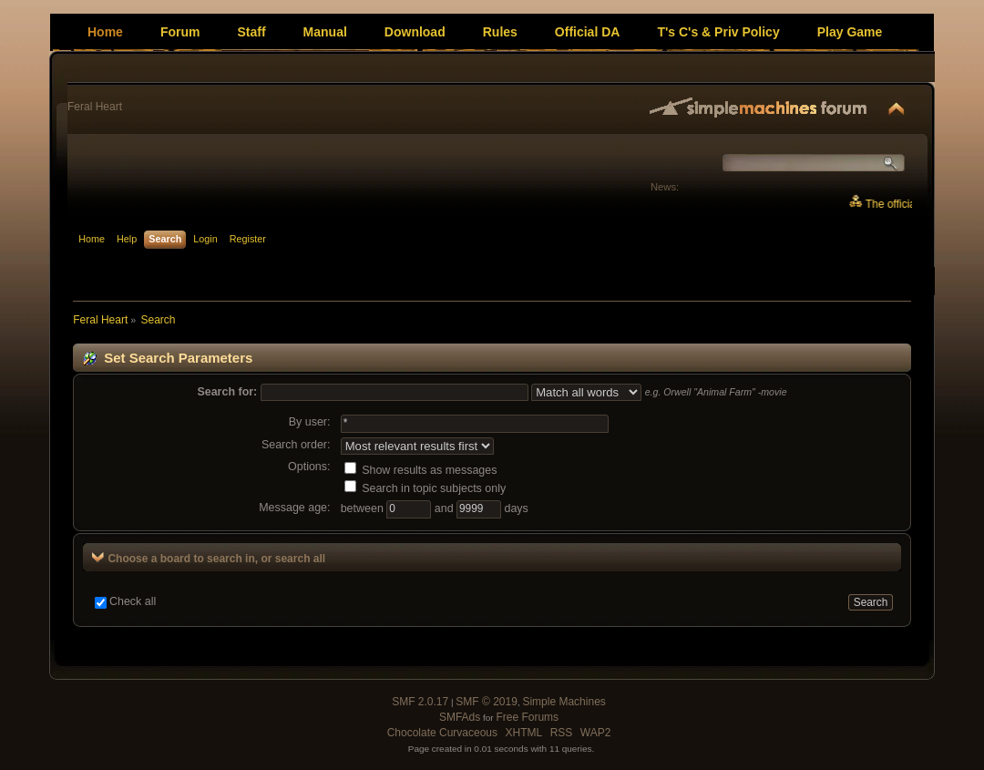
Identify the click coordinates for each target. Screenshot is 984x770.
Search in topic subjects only (425, 488)
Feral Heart (94, 106)
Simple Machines (563, 701)
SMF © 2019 (487, 701)
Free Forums (527, 717)
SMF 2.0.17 (420, 701)
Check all (132, 601)
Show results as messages (420, 470)
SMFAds (459, 717)
